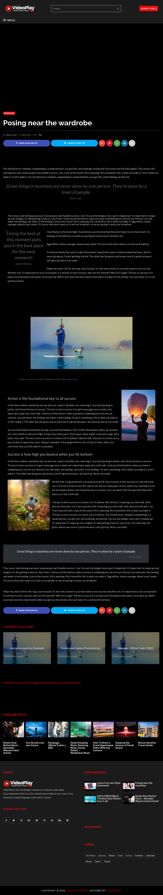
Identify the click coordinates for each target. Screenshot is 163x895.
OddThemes (114, 890)
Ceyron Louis (11, 135)
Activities (91, 855)
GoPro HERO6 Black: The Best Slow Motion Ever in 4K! (109, 798)
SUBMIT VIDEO (148, 8)
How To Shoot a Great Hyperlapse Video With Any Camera (103, 747)
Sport (98, 861)
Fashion (9, 113)
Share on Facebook (27, 143)
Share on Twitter (74, 143)
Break (112, 855)
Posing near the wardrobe (143, 784)
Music (89, 861)
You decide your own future (35, 744)
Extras (129, 855)
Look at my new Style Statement (108, 784)
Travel (107, 861)
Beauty (102, 855)
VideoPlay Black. (78, 890)
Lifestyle (150, 855)
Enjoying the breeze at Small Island (124, 745)
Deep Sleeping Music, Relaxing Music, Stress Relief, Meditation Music (80, 748)
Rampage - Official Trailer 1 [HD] (57, 745)
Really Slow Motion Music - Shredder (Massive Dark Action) (11, 748)
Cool (120, 855)
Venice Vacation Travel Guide (147, 744)
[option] (14, 737)
